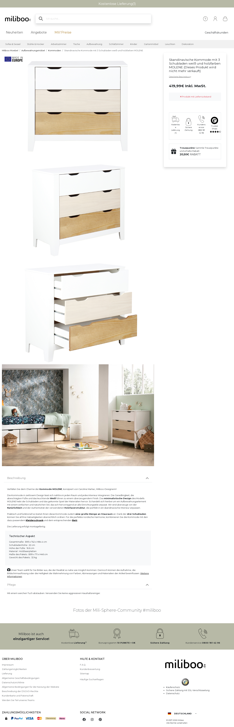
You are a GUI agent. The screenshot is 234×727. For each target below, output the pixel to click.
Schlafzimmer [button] (116, 44)
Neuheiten (14, 32)
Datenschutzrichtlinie (13, 682)
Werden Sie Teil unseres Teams (18, 700)
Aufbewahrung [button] (94, 44)
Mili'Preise (62, 32)
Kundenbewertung (90, 669)
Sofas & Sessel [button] (12, 44)
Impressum (8, 665)
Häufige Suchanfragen (92, 679)
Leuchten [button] (170, 44)
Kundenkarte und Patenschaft (17, 695)
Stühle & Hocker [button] (35, 44)
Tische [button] (76, 44)
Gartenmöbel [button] (151, 44)
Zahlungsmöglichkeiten (14, 669)
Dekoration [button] (188, 44)
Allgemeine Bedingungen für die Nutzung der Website (30, 687)
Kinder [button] (133, 44)
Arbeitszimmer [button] (58, 44)
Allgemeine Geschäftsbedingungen (20, 678)
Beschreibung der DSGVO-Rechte (20, 691)
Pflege (11, 584)
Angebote (39, 32)
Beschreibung (16, 478)
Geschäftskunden (216, 32)
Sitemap (84, 673)
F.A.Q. (83, 665)
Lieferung (7, 673)
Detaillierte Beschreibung (180, 76)
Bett (74, 520)
